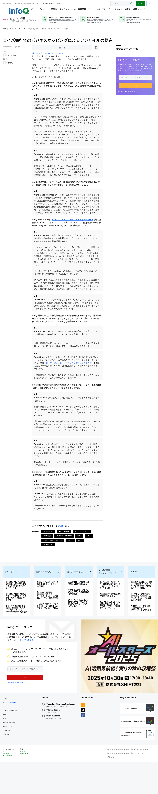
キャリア (71, 552)
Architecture (49, 557)
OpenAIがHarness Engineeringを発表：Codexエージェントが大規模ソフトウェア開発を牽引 (49, 615)
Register (136, 3)
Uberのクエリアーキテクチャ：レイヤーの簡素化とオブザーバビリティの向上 (49, 628)
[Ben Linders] (9, 58)
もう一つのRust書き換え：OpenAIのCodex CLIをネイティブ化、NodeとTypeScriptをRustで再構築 (19, 629)
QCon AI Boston (55, 737)
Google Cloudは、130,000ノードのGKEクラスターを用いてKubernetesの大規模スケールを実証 (137, 605)
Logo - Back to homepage (17, 9)
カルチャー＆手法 (123, 10)
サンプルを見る (130, 73)
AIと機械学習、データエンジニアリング (92, 10)
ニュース (27, 32)
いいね (40, 51)
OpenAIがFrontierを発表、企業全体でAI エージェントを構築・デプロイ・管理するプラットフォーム (108, 625)
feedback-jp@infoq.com (12, 784)
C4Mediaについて (13, 756)
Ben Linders (16, 58)
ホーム (9, 724)
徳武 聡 (14, 66)
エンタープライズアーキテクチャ (54, 552)
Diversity (10, 760)
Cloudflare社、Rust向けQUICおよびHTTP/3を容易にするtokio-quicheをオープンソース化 (20, 604)
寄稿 (9, 744)
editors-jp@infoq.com (28, 782)
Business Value (65, 544)
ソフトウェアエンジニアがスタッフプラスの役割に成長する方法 (78, 613)
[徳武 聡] (9, 66)
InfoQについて (12, 752)
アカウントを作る (13, 728)
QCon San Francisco (57, 743)
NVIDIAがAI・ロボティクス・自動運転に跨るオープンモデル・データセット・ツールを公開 (108, 604)
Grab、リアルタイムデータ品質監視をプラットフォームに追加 (49, 603)
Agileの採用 (48, 548)
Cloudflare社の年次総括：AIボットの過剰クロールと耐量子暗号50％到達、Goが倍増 (20, 616)
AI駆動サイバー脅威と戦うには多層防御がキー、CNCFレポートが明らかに (137, 630)
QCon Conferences (14, 736)
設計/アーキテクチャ (61, 10)
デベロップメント (39, 10)
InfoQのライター (13, 748)
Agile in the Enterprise (65, 548)
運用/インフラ (140, 10)
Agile (81, 552)
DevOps (131, 591)
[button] (131, 88)
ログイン (11, 732)
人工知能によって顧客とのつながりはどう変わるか (78, 603)
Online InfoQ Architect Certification (58, 730)
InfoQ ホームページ (13, 32)
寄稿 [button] (63, 3)
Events (9, 740)
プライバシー (110, 787)
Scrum (90, 548)
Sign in (146, 3)
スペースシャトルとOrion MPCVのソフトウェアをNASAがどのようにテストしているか (78, 624)
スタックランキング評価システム (80, 375)
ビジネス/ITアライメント (83, 544)
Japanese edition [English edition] (52, 3)
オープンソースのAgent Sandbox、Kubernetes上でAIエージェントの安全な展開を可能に (137, 618)
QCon (62, 538)
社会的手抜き (57, 375)
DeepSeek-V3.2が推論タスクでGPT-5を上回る (108, 614)
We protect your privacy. (122, 94)
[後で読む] (49, 51)
